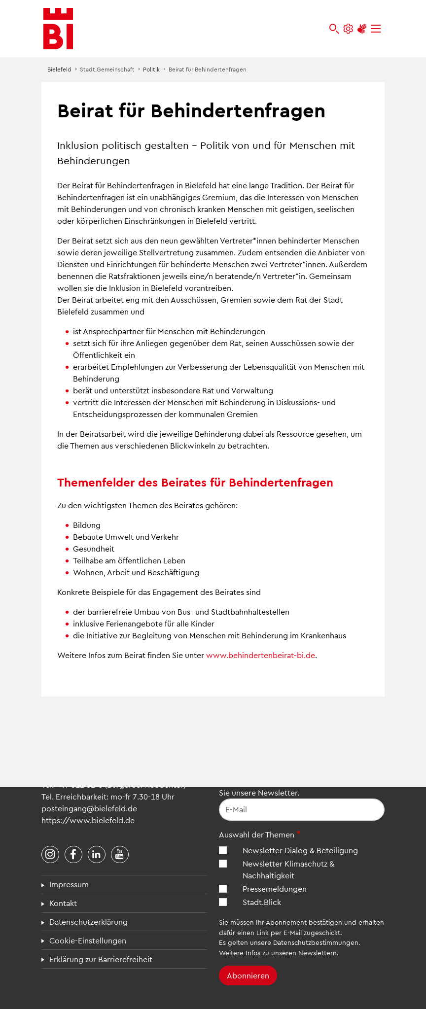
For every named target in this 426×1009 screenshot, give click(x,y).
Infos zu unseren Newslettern (291, 952)
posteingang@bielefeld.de (89, 808)
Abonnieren (248, 975)
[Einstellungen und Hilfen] (348, 29)
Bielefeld (59, 69)
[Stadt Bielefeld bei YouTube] (120, 855)
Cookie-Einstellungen (87, 940)
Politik (151, 69)
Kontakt (63, 902)
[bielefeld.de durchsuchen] (334, 29)
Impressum (69, 884)
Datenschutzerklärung (88, 921)
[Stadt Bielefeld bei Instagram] (50, 855)
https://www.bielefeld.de (88, 820)
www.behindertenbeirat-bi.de (260, 655)
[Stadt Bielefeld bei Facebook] (73, 855)
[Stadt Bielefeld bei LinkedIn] (97, 855)
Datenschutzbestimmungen (315, 942)
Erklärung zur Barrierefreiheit (100, 959)
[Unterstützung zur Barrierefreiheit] (362, 29)
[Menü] (376, 29)
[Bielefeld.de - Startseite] (58, 28)
